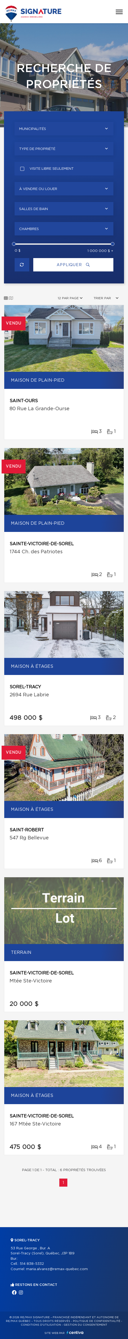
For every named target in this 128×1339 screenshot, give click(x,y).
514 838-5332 (32, 1264)
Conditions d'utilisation (41, 1325)
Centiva (75, 1332)
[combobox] (64, 128)
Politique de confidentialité (96, 1321)
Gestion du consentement (85, 1325)
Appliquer (73, 265)
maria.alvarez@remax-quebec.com (57, 1269)
